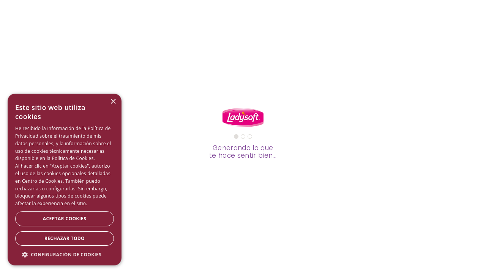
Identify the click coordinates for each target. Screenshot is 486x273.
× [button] (113, 102)
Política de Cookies (72, 158)
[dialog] (65, 179)
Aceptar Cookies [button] (64, 218)
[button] (64, 254)
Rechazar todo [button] (64, 238)
